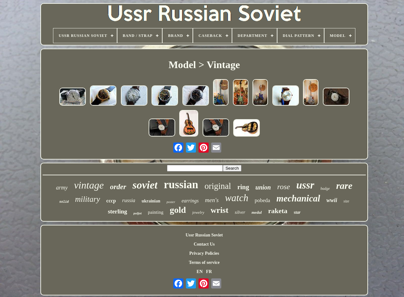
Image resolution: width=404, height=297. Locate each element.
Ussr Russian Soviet (204, 235)
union (263, 187)
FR (209, 271)
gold (178, 210)
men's (212, 200)
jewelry (198, 212)
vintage (89, 185)
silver (240, 212)
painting (155, 212)
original (218, 186)
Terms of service (204, 262)
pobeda (262, 200)
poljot (138, 213)
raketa (277, 211)
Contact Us (204, 244)
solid (64, 202)
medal (257, 212)
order (118, 187)
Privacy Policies (204, 253)
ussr (305, 185)
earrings (190, 200)
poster (171, 202)
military (87, 199)
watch (236, 197)
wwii (331, 200)
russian (181, 184)
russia (128, 200)
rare (344, 185)
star (297, 212)
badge (325, 188)
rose (283, 187)
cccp (111, 200)
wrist (219, 210)
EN (200, 271)
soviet (145, 185)
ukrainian (151, 201)
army (62, 187)
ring (243, 187)
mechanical (298, 198)
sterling (117, 211)
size (346, 201)
